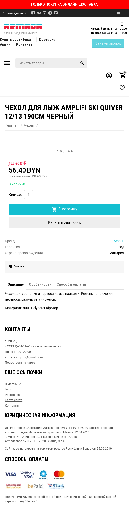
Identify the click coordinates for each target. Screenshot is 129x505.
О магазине (13, 384)
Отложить (19, 267)
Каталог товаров (7, 63)
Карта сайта (13, 400)
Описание (16, 284)
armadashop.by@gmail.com (24, 357)
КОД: (60, 151)
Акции (5, 44)
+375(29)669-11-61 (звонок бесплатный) (33, 346)
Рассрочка (12, 395)
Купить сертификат (16, 39)
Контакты (24, 44)
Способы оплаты (71, 284)
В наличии (17, 184)
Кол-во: (15, 195)
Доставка (47, 39)
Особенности (40, 284)
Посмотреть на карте (20, 362)
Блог (8, 389)
